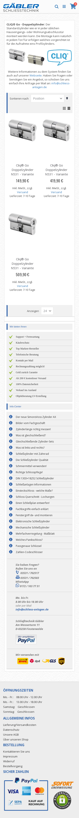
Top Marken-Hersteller (27, 348)
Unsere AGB (11, 734)
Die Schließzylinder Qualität (32, 460)
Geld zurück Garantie (26, 372)
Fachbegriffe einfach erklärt (32, 509)
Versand (22, 192)
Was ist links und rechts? (30, 447)
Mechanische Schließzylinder (33, 527)
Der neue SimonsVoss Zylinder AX (36, 417)
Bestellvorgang (12, 766)
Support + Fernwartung (27, 336)
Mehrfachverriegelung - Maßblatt (35, 533)
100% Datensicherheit (27, 384)
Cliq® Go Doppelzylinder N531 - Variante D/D (22, 172)
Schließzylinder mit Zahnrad (32, 454)
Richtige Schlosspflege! (29, 472)
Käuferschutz (22, 342)
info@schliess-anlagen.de (32, 609)
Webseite (35, 75)
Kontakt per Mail (24, 360)
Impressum (10, 756)
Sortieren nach (19, 98)
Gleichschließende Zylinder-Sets (35, 441)
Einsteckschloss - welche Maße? (34, 490)
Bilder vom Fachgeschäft (30, 423)
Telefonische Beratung (27, 354)
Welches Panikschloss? (29, 540)
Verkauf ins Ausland (26, 390)
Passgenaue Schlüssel (29, 546)
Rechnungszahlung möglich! (30, 366)
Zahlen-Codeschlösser (29, 552)
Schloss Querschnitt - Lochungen (35, 497)
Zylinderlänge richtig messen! (33, 429)
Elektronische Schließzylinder (33, 521)
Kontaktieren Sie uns (16, 751)
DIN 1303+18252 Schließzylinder (35, 478)
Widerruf (9, 761)
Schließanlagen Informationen (33, 484)
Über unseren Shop (15, 739)
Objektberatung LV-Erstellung (31, 396)
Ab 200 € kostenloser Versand (31, 378)
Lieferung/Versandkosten (19, 725)
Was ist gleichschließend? (31, 435)
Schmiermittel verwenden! (31, 466)
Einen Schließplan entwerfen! (33, 503)
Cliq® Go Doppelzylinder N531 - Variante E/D (56, 172)
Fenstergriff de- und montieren (34, 515)
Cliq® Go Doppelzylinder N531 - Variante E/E (22, 266)
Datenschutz (11, 730)
